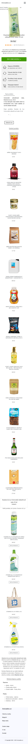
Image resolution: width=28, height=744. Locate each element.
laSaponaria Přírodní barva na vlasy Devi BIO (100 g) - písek (14, 489)
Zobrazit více (9, 122)
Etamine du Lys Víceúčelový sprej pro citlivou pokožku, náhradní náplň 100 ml (14, 538)
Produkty (6, 7)
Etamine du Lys (10, 671)
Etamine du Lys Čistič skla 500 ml (14, 647)
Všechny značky (6, 714)
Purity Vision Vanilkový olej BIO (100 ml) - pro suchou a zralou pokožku (14, 368)
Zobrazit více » (21, 53)
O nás (3, 729)
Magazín (4, 717)
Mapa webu (5, 720)
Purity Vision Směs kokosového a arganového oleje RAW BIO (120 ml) (14, 217)
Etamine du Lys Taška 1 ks (14, 611)
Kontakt (4, 733)
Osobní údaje (5, 726)
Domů (1, 7)
